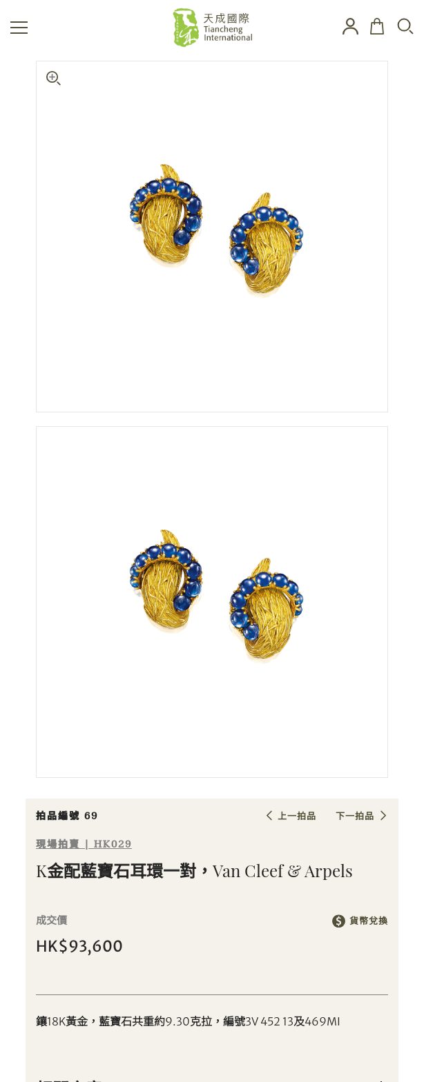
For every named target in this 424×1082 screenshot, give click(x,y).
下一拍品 (355, 816)
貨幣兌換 (368, 921)
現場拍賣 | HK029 (84, 844)
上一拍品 (297, 816)
